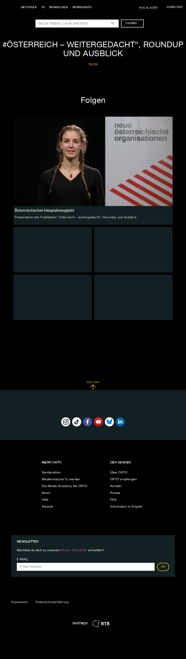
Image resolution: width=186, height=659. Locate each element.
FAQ (113, 499)
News (46, 493)
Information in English (126, 506)
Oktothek (30, 7)
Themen (133, 23)
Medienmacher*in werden (61, 479)
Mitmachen (59, 7)
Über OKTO (118, 472)
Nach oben (92, 385)
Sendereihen (51, 472)
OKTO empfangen (123, 479)
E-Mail (22, 559)
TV (44, 7)
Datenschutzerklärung (51, 602)
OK (163, 567)
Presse (115, 493)
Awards (47, 506)
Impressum (19, 602)
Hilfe (45, 499)
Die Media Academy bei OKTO (65, 486)
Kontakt (115, 486)
